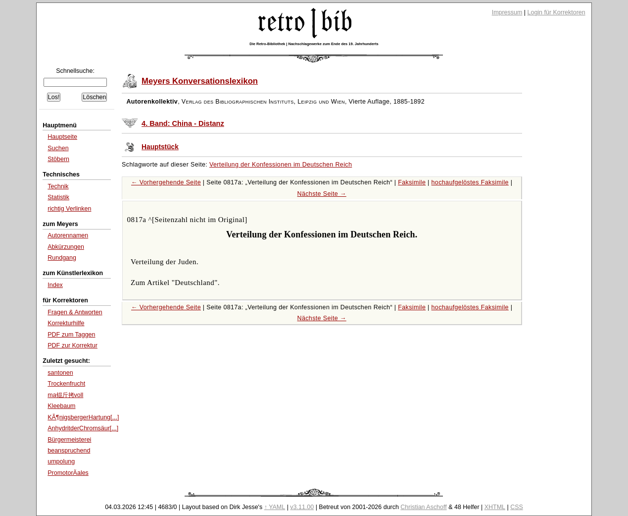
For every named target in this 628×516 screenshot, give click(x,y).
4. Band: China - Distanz (183, 123)
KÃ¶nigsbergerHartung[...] (83, 417)
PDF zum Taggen (71, 334)
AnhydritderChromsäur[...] (83, 428)
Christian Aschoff (423, 507)
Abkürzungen (66, 246)
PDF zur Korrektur (72, 345)
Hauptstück (160, 147)
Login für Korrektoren (556, 12)
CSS (516, 507)
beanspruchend (69, 450)
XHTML (494, 507)
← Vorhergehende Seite (166, 182)
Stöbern (58, 159)
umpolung (61, 461)
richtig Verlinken (69, 208)
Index (55, 285)
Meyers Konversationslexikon (200, 81)
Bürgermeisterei (69, 439)
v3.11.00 (302, 507)
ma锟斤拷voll (65, 395)
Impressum (507, 12)
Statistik (58, 197)
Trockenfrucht (66, 383)
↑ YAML (275, 507)
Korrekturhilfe (66, 323)
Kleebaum (61, 405)
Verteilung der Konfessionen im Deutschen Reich (280, 164)
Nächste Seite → (321, 193)
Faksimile (412, 182)
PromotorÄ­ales (68, 472)
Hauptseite (62, 136)
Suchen (58, 148)
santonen (60, 372)
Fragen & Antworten (75, 312)
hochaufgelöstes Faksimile (470, 182)
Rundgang (62, 257)
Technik (58, 186)
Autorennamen (68, 235)
